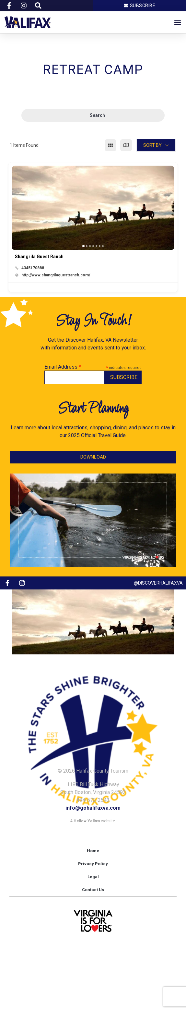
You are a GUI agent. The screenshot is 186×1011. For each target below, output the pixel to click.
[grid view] (110, 145)
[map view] (126, 145)
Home (93, 850)
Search (93, 115)
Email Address (62, 367)
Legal (93, 876)
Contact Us (93, 889)
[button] (177, 22)
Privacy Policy (93, 863)
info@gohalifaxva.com (93, 808)
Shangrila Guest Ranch (39, 256)
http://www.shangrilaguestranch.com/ (55, 275)
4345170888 (32, 268)
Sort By (152, 145)
